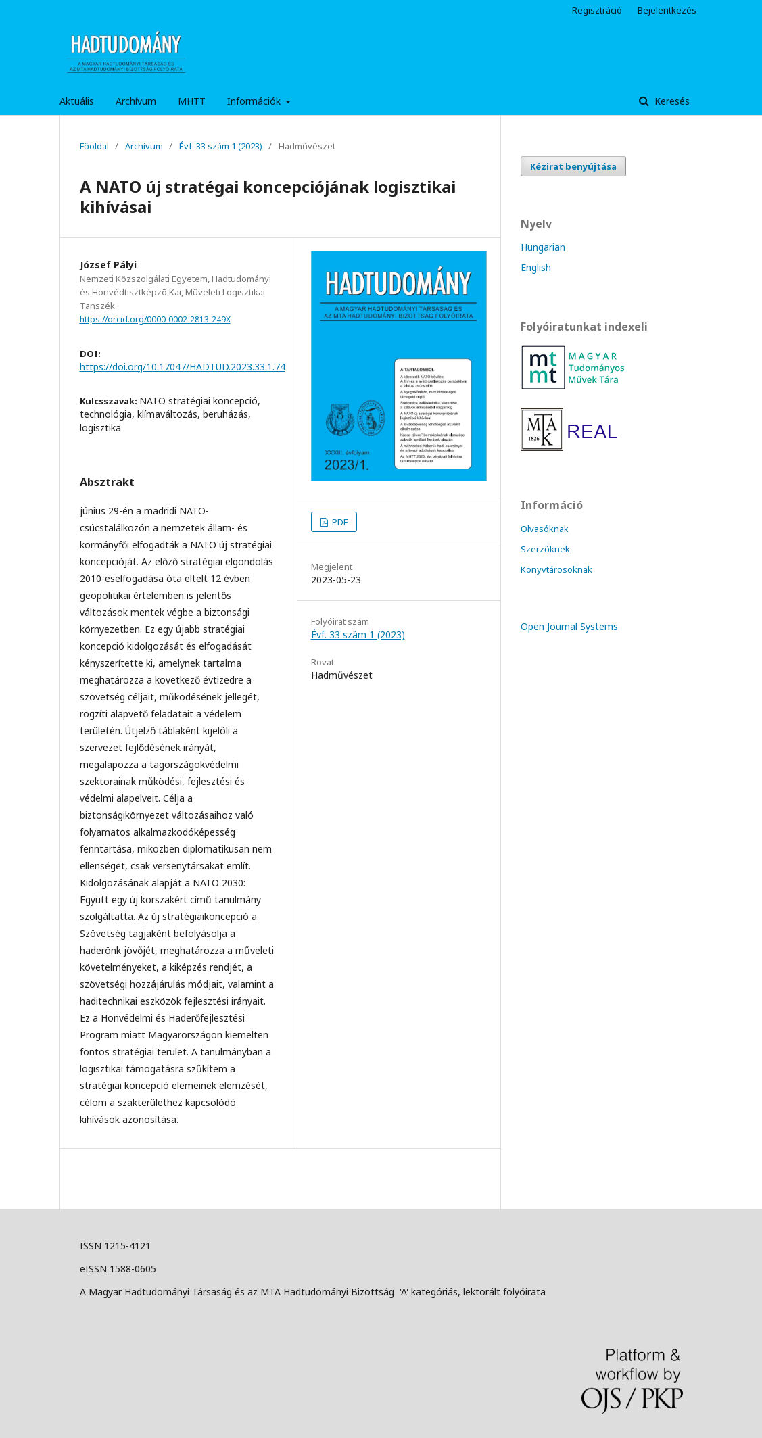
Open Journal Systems (569, 626)
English (536, 267)
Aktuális (76, 101)
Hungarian (543, 247)
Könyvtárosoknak (556, 569)
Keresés (671, 101)
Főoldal (94, 146)
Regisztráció (597, 10)
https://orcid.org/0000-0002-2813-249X (155, 319)
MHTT (192, 101)
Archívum (136, 101)
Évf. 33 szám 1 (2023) (220, 146)
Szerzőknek (545, 549)
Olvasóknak (545, 529)
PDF (339, 522)
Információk (255, 101)
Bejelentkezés (667, 10)
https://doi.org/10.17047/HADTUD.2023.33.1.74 (182, 366)
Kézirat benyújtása (573, 166)
